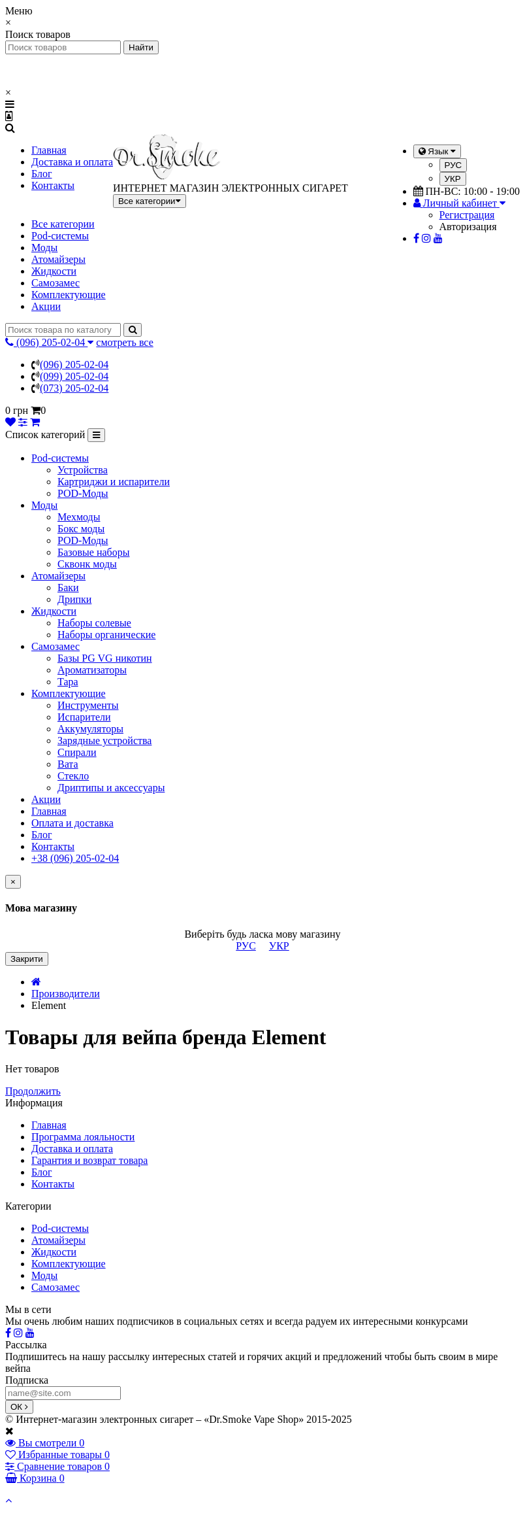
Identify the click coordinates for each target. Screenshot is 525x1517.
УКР (453, 179)
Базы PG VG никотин (104, 658)
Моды (44, 247)
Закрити (26, 959)
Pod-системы (60, 235)
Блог (41, 173)
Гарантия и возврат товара (89, 1160)
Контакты (52, 185)
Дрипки (74, 599)
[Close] (13, 882)
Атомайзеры (58, 259)
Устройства (82, 469)
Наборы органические (106, 634)
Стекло (73, 775)
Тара (67, 681)
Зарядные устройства (104, 740)
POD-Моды (82, 493)
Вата (67, 764)
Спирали (77, 752)
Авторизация (468, 226)
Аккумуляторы (90, 728)
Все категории (63, 224)
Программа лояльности (83, 1136)
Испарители (84, 717)
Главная (49, 150)
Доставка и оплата (72, 161)
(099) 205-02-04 (74, 376)
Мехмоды (78, 516)
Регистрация (467, 214)
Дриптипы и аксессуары (111, 787)
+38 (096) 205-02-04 (75, 858)
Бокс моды (80, 528)
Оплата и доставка (72, 822)
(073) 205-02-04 (74, 388)
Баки (68, 587)
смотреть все (124, 342)
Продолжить (33, 1091)
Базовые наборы (93, 552)
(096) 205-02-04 (74, 364)
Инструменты (88, 705)
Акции (46, 306)
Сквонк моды (87, 564)
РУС (453, 165)
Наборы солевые (94, 622)
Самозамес (55, 282)
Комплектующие (68, 294)
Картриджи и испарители (113, 481)
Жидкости (53, 271)
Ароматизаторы (92, 669)
